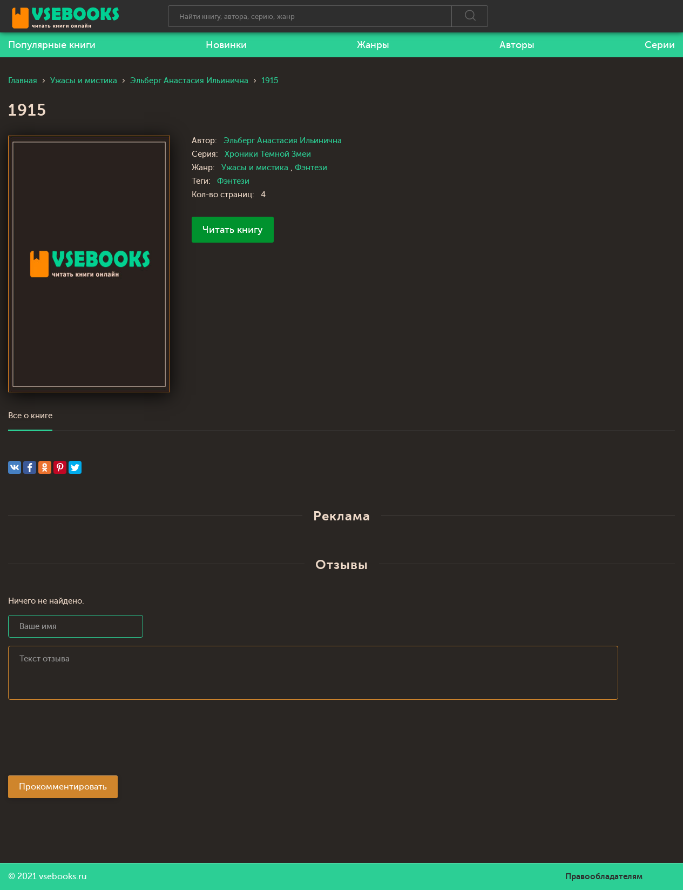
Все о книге (30, 415)
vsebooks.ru (63, 876)
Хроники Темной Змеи (268, 154)
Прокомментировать (63, 787)
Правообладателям (604, 876)
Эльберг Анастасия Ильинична (283, 140)
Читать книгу (232, 229)
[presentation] (90, 741)
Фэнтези (311, 167)
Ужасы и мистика (255, 167)
